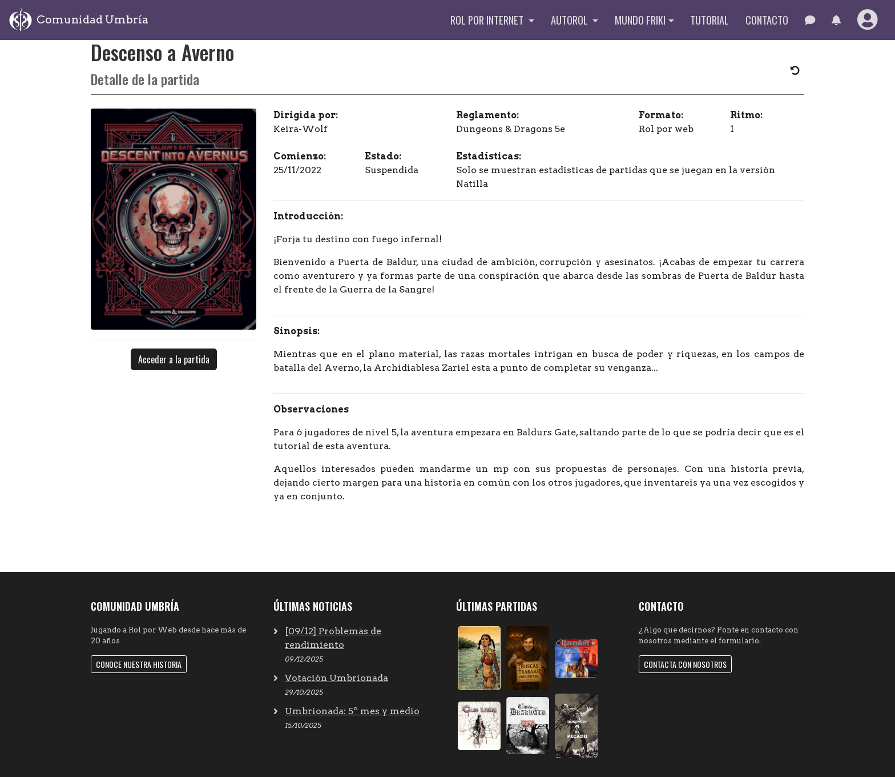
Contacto (766, 19)
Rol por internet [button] (488, 19)
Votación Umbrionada (336, 677)
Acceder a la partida (173, 359)
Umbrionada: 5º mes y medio (352, 711)
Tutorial (709, 19)
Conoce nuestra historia (139, 664)
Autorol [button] (570, 19)
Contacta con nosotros (685, 664)
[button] (836, 20)
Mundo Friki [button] (640, 19)
